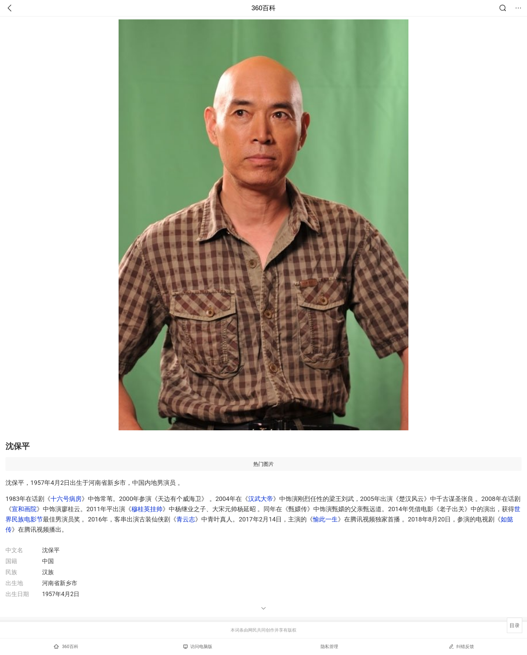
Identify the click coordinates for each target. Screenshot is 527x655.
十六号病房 (66, 498)
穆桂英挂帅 (146, 509)
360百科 (263, 8)
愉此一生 (325, 519)
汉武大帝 (260, 498)
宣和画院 (24, 509)
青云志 (185, 519)
